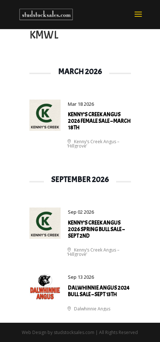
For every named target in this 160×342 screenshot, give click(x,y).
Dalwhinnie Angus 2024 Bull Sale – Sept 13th (99, 291)
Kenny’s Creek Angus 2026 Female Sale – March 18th (99, 121)
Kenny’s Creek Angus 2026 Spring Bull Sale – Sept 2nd (96, 230)
